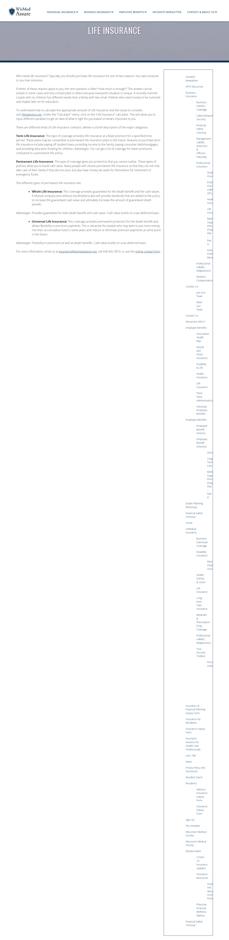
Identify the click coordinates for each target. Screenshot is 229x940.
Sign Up (190, 819)
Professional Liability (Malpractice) (202, 267)
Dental (208, 452)
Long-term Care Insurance (202, 603)
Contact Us (192, 286)
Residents (191, 783)
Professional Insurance (202, 164)
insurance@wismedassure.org (78, 251)
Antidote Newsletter (167, 12)
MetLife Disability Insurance (208, 565)
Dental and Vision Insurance (202, 352)
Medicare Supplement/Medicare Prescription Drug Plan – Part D (208, 231)
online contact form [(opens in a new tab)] (147, 251)
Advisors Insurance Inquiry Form (202, 795)
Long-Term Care (208, 462)
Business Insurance (97, 12)
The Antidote (193, 825)
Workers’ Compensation (202, 278)
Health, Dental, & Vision (201, 578)
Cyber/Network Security (202, 117)
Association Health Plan (202, 337)
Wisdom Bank (193, 851)
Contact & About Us (200, 12)
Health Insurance (208, 201)
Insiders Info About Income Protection (208, 891)
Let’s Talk (191, 755)
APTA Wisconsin (194, 86)
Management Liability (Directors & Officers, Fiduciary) (202, 148)
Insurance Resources (202, 875)
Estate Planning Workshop (194, 505)
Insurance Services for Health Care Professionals (193, 744)
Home (189, 522)
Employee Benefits (131, 12)
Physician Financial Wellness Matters (201, 910)
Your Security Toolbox (200, 652)
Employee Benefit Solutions (201, 442)
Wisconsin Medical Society (196, 833)
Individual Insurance (61, 12)
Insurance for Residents (193, 720)
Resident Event (194, 777)
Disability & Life (201, 365)
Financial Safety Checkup (201, 129)
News (189, 761)
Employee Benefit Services (201, 429)
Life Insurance (208, 210)
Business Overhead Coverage (201, 542)
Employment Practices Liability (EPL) (208, 187)
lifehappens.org (32, 114)
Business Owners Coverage (201, 106)
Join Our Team (200, 294)
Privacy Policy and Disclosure (195, 769)
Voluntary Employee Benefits (208, 253)
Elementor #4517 (195, 321)
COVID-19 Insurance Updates (202, 862)
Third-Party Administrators (202, 396)
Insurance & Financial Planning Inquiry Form (195, 709)
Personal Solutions (208, 663)
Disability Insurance (208, 174)
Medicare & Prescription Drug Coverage (202, 622)
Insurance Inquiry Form (195, 730)
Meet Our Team (199, 305)
